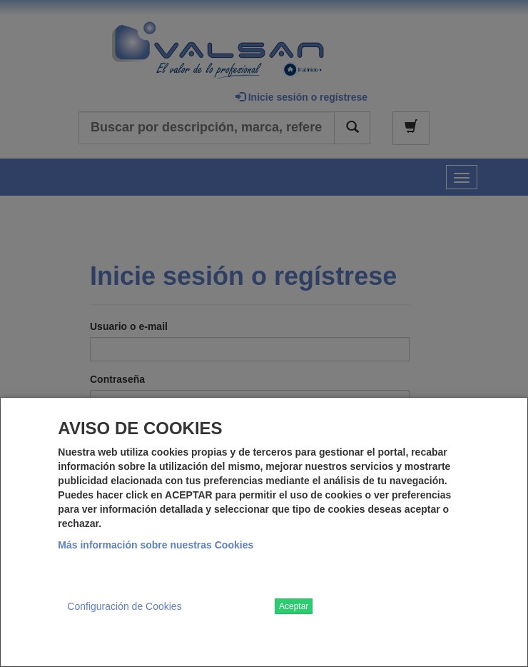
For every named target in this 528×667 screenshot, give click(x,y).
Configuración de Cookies (124, 606)
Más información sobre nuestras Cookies (155, 545)
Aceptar (293, 606)
